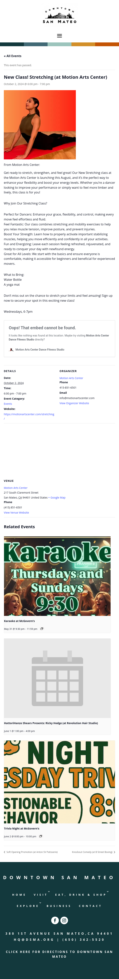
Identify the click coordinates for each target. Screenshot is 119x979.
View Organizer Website (74, 403)
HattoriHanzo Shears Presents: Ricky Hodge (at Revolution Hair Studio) (51, 723)
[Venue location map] (59, 451)
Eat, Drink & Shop (81, 894)
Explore (28, 906)
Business (59, 906)
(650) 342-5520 (83, 940)
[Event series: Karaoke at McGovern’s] (41, 628)
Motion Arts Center (71, 378)
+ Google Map (57, 497)
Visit (41, 894)
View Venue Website (16, 512)
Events (8, 404)
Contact (90, 906)
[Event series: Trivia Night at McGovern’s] (40, 836)
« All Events (12, 56)
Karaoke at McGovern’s (19, 621)
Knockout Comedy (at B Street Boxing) (92, 852)
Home (19, 894)
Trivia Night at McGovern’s (21, 828)
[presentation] (57, 576)
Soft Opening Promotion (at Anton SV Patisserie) (32, 852)
